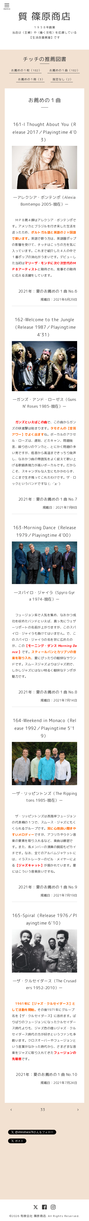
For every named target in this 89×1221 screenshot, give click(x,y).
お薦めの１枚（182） (26, 70)
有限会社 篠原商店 (33, 1216)
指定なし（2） (62, 79)
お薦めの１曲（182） (64, 70)
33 (42, 1109)
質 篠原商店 (44, 16)
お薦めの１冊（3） (31, 79)
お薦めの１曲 (44, 100)
